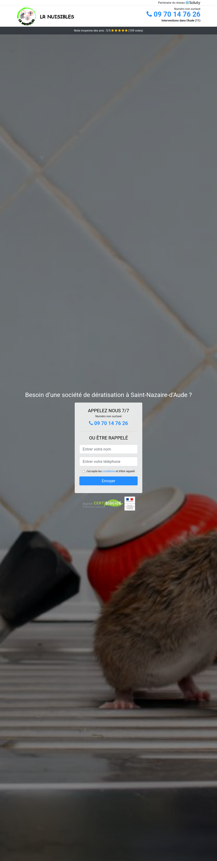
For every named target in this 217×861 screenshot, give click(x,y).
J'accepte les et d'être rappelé (110, 471)
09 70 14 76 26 (173, 14)
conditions (108, 471)
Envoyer (108, 481)
